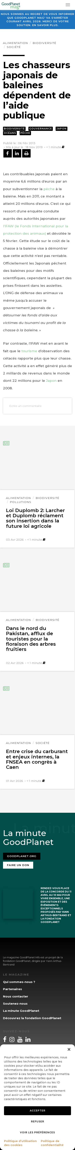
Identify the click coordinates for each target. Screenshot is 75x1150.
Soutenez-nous (15, 1003)
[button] (69, 1049)
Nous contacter (15, 996)
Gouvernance (40, 128)
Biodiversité (44, 43)
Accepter (37, 1110)
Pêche (25, 132)
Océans (10, 132)
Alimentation (15, 43)
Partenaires (12, 989)
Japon (61, 128)
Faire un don (18, 865)
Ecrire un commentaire (25, 406)
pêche (49, 189)
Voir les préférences (37, 1132)
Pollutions (20, 502)
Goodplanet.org (21, 856)
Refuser (37, 1121)
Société (14, 47)
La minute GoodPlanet (21, 1011)
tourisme (29, 351)
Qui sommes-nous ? (19, 982)
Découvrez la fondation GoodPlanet (32, 1018)
